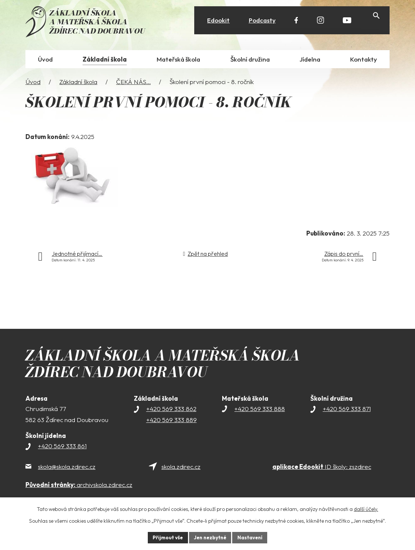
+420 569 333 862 (171, 410)
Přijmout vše (165, 537)
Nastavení (252, 537)
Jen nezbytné (210, 537)
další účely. (366, 508)
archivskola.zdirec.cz (78, 486)
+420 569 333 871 (347, 410)
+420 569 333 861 (62, 447)
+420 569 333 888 (259, 410)
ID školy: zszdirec (321, 468)
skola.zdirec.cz (180, 468)
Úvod (33, 83)
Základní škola (78, 83)
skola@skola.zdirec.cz (66, 468)
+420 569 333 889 (171, 421)
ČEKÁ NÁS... (133, 83)
